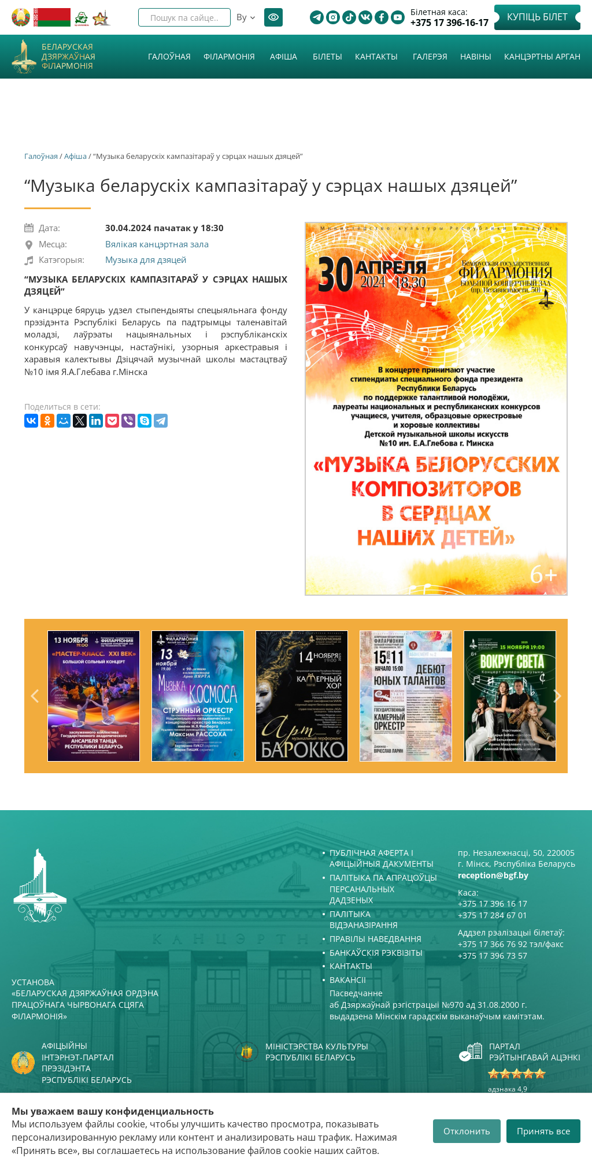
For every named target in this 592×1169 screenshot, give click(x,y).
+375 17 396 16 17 (492, 903)
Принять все (543, 1131)
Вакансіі (348, 979)
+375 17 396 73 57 (492, 955)
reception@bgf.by (493, 875)
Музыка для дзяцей (146, 259)
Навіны (475, 56)
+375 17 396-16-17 (449, 22)
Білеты (327, 56)
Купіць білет (537, 16)
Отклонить (466, 1131)
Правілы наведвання (375, 938)
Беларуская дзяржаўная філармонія (68, 56)
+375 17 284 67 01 (492, 915)
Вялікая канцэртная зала (157, 244)
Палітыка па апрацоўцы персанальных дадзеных (383, 888)
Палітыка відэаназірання (364, 919)
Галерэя (430, 56)
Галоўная (169, 56)
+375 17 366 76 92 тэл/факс (511, 943)
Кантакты (376, 56)
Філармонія (229, 56)
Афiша (283, 56)
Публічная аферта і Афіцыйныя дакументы (382, 858)
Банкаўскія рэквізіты (376, 952)
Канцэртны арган (542, 56)
